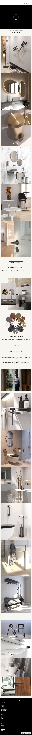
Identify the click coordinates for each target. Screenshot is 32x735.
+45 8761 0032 (3, 729)
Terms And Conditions (4, 709)
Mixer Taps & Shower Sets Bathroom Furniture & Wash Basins (16, 17)
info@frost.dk (2, 730)
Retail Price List (3, 706)
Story (1, 717)
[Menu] (2, 3)
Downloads (2, 704)
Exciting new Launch (16, 14)
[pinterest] (17, 700)
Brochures (2, 705)
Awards (2, 718)
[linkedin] (19, 700)
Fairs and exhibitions (4, 710)
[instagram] (15, 700)
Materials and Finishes (4, 721)
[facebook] (13, 700)
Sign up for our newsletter (26, 733)
